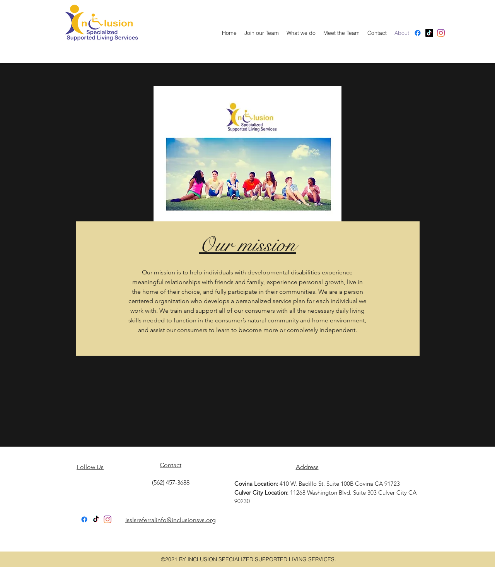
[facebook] (441, 33)
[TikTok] (96, 519)
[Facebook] (418, 33)
